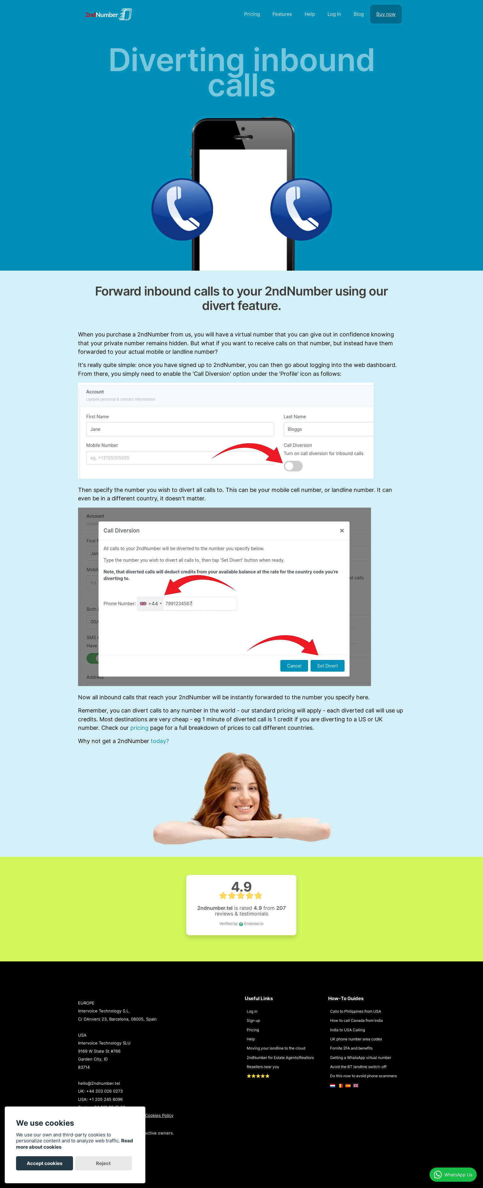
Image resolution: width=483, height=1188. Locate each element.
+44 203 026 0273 (104, 1091)
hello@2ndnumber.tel (99, 1083)
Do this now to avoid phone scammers (363, 1076)
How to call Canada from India (356, 1020)
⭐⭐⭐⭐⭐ (258, 1076)
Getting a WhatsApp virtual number (360, 1058)
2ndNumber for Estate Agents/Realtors (280, 1058)
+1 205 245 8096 (106, 1099)
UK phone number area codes (356, 1039)
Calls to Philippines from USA (355, 1011)
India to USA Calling (347, 1030)
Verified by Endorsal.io (241, 923)
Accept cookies (44, 1163)
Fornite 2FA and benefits (351, 1048)
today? (160, 740)
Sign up (253, 1020)
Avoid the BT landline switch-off (358, 1067)
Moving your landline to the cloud (276, 1048)
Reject (103, 1163)
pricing (139, 727)
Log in (252, 1011)
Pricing (253, 1030)
